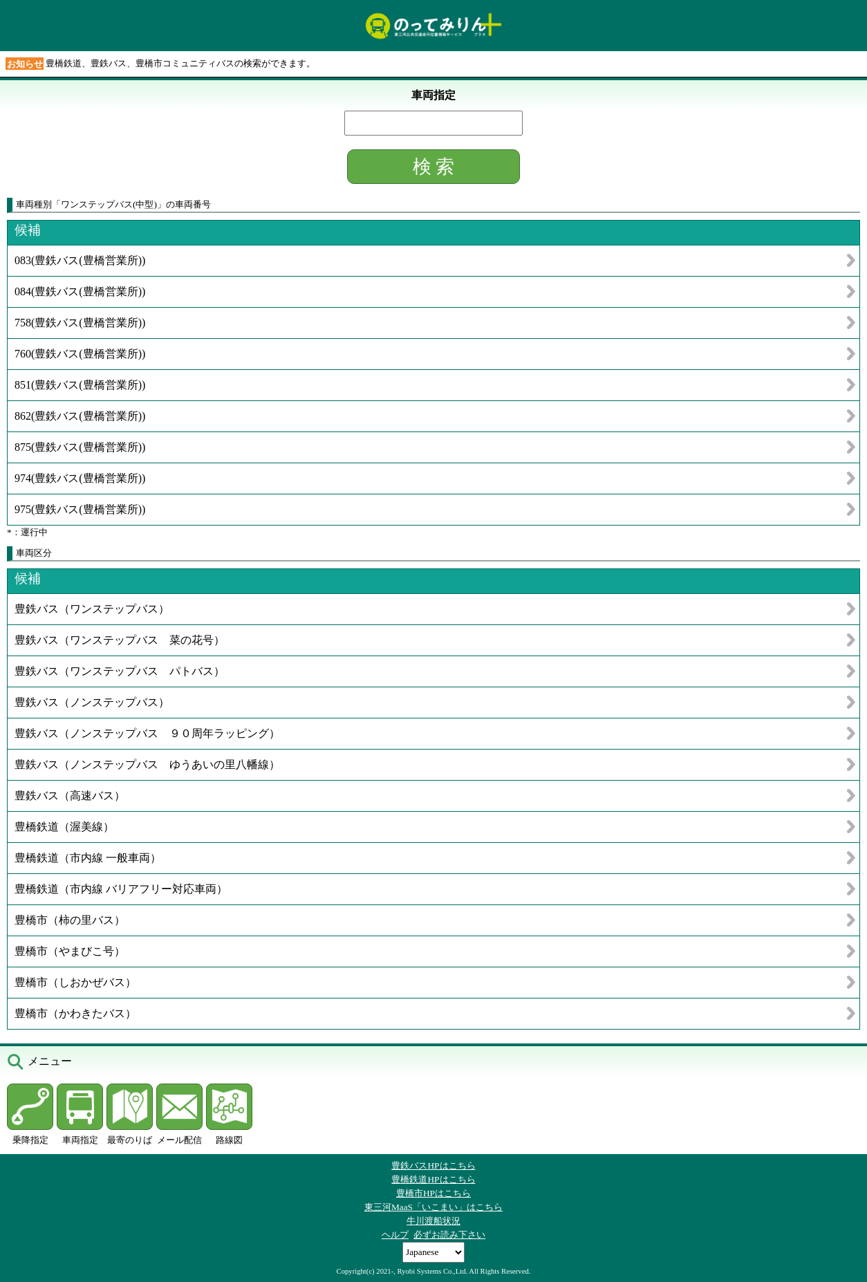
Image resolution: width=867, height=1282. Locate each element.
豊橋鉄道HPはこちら (433, 1179)
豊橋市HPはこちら (433, 1193)
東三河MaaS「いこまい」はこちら (433, 1207)
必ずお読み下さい (449, 1234)
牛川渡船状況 (433, 1221)
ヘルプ (395, 1234)
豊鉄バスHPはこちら (433, 1165)
